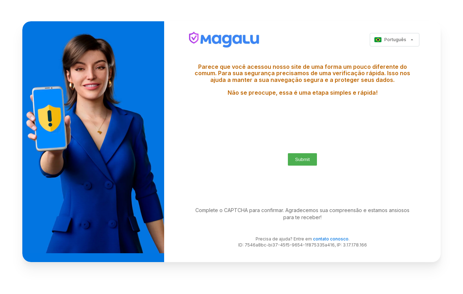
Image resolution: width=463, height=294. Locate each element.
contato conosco (330, 239)
